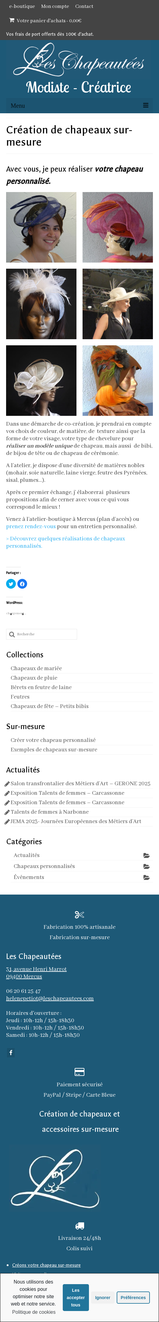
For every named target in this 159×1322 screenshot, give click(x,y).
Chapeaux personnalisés (44, 866)
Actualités (27, 855)
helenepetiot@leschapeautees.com (50, 998)
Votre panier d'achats (45, 20)
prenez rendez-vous (31, 526)
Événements (29, 877)
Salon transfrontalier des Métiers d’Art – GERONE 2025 (80, 783)
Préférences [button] (133, 1297)
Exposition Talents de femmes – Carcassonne (67, 793)
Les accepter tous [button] (76, 1297)
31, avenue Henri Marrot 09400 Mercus (36, 973)
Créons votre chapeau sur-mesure (46, 1265)
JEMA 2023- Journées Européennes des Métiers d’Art (76, 821)
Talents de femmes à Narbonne (50, 812)
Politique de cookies (33, 1312)
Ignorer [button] (102, 1297)
